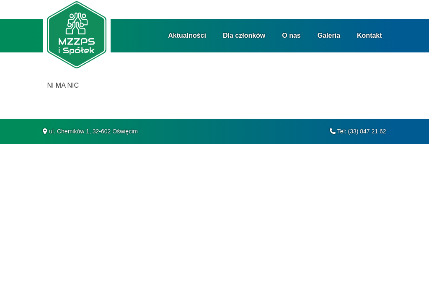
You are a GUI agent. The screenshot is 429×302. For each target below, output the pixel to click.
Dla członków (244, 35)
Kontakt (369, 35)
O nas (291, 35)
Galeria (329, 35)
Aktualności (187, 35)
